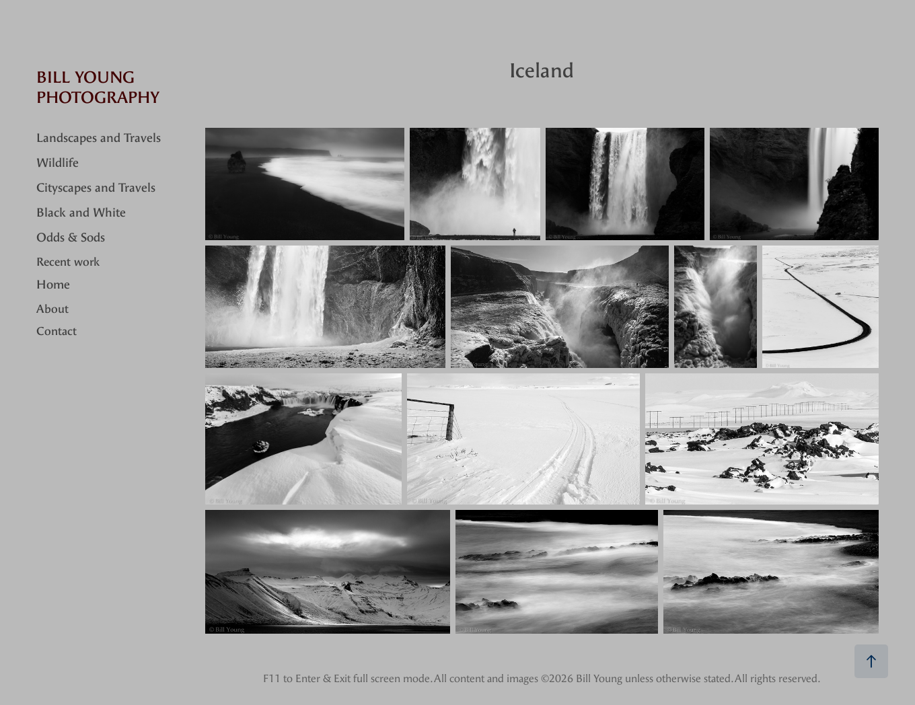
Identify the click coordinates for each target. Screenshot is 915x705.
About (52, 309)
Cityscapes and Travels (95, 188)
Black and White (81, 213)
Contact (56, 331)
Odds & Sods (70, 238)
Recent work (68, 261)
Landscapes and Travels (98, 138)
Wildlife (57, 163)
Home (53, 285)
